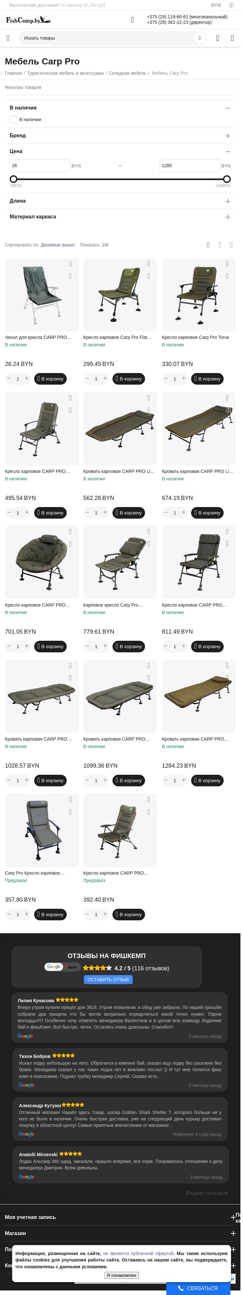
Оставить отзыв (108, 979)
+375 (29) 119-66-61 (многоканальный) (187, 16)
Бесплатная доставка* (34, 5)
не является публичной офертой (138, 1253)
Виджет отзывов (207, 1193)
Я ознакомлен (121, 1275)
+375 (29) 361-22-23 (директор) (179, 22)
